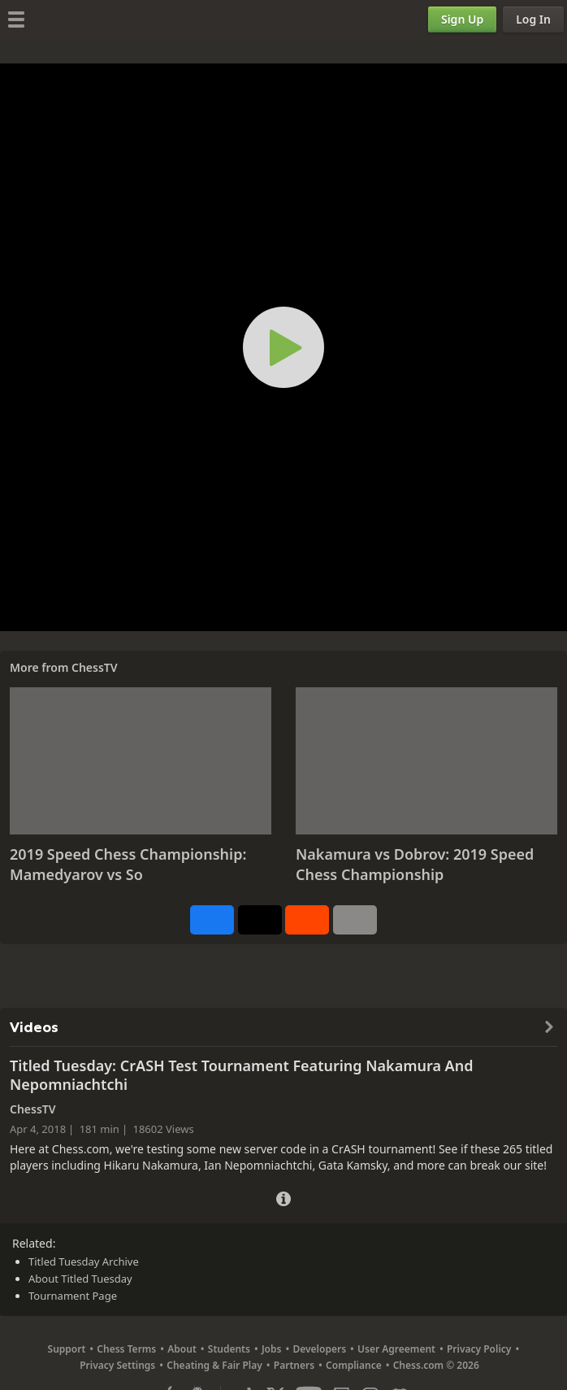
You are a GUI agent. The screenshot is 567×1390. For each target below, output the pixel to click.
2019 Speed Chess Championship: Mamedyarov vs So (128, 864)
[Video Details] (283, 1196)
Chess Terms (126, 1349)
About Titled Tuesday (80, 1278)
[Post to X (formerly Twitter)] (260, 920)
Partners (294, 1365)
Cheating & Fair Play (214, 1365)
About (182, 1349)
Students (229, 1349)
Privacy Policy (479, 1349)
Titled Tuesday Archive (83, 1261)
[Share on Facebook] (212, 920)
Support (67, 1349)
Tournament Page (72, 1295)
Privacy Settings (117, 1365)
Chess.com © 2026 (436, 1365)
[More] (355, 920)
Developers (319, 1349)
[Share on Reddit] (307, 920)
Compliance (354, 1365)
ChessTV (94, 667)
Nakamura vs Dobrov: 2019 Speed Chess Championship (415, 864)
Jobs (272, 1349)
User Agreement (396, 1349)
